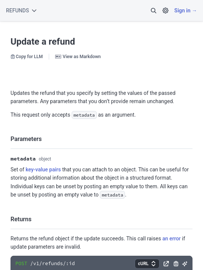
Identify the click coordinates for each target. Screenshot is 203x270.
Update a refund (43, 41)
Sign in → (185, 11)
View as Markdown (78, 57)
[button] (153, 11)
